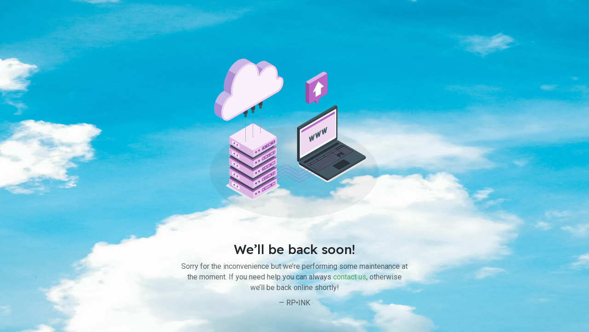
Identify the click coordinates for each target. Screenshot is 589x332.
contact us (349, 277)
